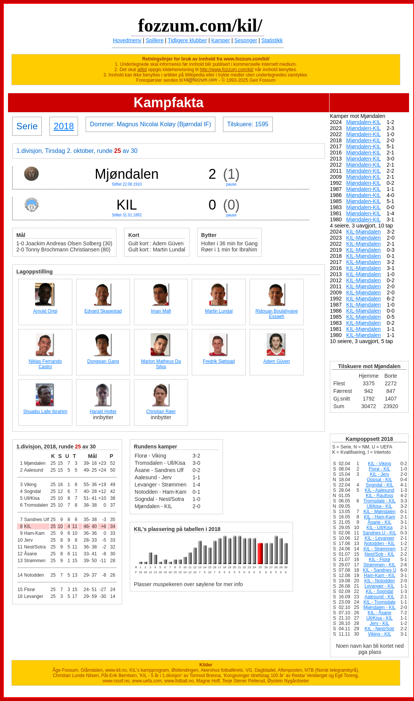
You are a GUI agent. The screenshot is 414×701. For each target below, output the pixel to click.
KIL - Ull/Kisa (379, 527)
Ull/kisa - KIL (379, 506)
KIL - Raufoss (379, 495)
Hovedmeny (127, 40)
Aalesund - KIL (380, 596)
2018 (64, 126)
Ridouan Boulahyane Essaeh (276, 313)
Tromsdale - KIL (379, 501)
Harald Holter (103, 411)
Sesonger (245, 40)
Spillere (155, 40)
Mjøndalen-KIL (363, 122)
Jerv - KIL (379, 623)
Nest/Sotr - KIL (380, 554)
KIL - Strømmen (379, 549)
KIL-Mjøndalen (363, 232)
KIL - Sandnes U (379, 570)
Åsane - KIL (380, 522)
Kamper (220, 40)
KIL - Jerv (379, 474)
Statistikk (272, 40)
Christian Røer (160, 411)
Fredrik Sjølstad (219, 361)
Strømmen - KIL (379, 564)
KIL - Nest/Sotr (379, 628)
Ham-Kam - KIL (379, 575)
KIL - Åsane (379, 612)
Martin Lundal (219, 311)
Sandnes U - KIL (379, 533)
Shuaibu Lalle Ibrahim (45, 411)
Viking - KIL (379, 634)
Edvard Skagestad (103, 311)
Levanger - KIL (380, 586)
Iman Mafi (161, 311)
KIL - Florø (379, 559)
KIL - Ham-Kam (379, 517)
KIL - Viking (379, 463)
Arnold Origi (45, 311)
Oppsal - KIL (379, 479)
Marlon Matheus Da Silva (161, 364)
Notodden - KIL (379, 543)
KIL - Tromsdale (379, 602)
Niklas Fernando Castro (45, 364)
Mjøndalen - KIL (379, 607)
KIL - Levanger (379, 538)
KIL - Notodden (379, 580)
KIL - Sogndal (379, 591)
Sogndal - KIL (379, 485)
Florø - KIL (379, 469)
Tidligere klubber (187, 40)
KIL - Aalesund (380, 490)
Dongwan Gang (103, 361)
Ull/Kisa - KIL (379, 618)
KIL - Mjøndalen (379, 511)
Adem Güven (276, 361)
